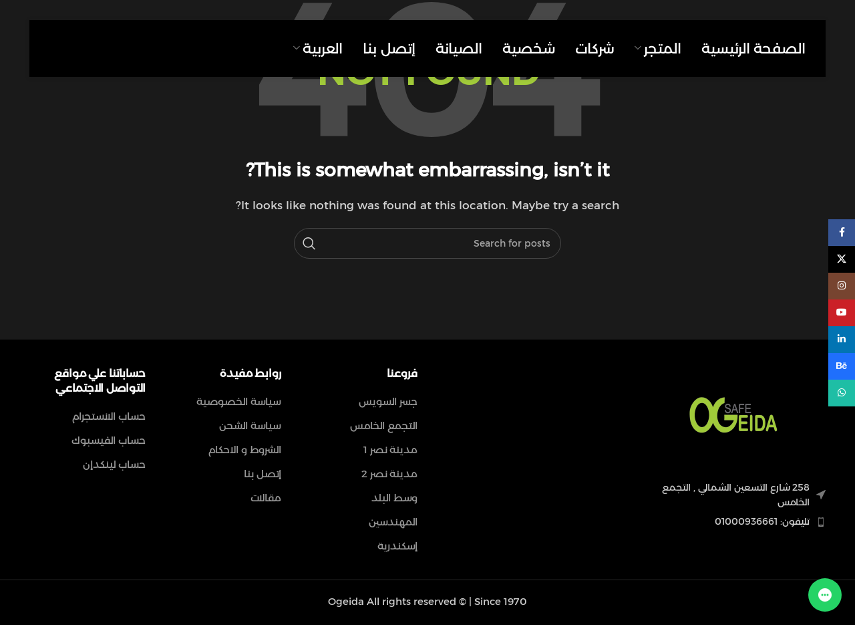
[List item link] (734, 521)
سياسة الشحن (250, 425)
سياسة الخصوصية (238, 401)
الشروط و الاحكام (244, 449)
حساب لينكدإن (114, 464)
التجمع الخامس (383, 425)
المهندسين (393, 521)
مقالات (265, 497)
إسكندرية (397, 545)
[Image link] (733, 415)
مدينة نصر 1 (390, 449)
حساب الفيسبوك (108, 440)
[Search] (427, 243)
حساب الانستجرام (109, 416)
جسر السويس (388, 401)
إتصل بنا (262, 473)
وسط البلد (394, 497)
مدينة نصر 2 (389, 473)
